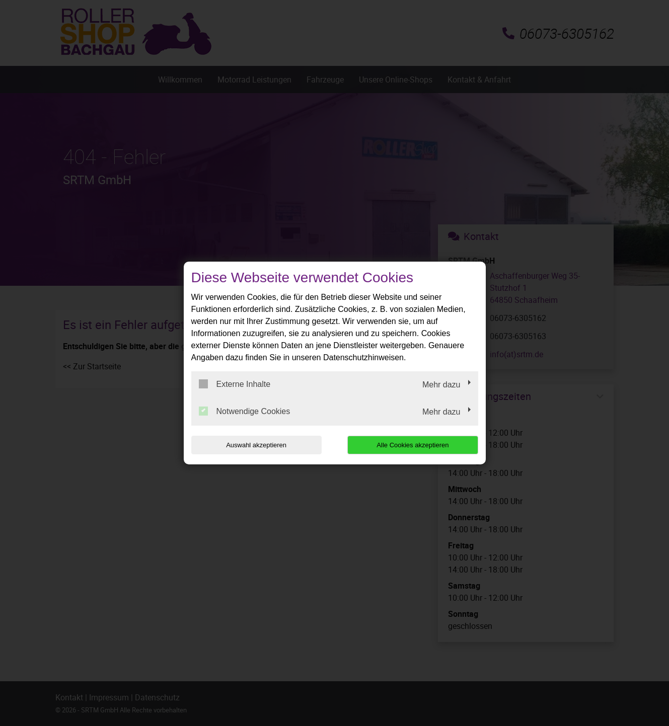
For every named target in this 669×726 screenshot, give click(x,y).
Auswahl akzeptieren (256, 445)
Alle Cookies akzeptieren (414, 445)
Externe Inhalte (235, 383)
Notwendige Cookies (244, 411)
